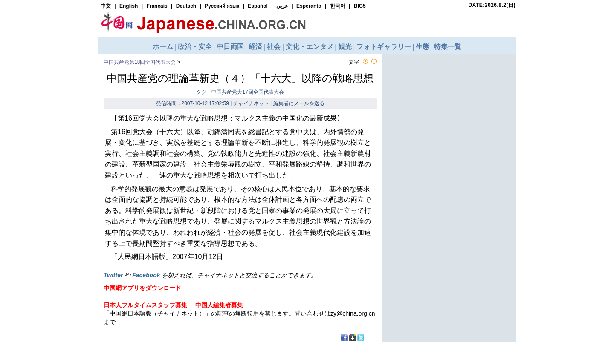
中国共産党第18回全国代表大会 (140, 62)
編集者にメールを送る (298, 103)
